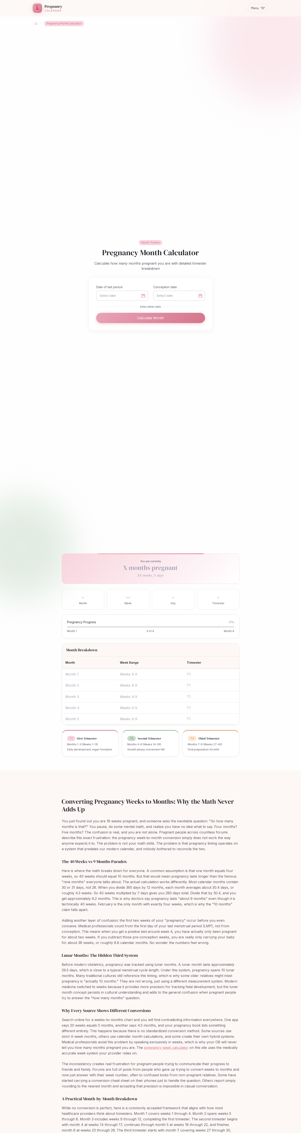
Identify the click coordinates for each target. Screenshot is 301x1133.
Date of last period (109, 287)
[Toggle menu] (258, 8)
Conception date (165, 287)
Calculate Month (150, 318)
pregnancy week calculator (166, 1047)
